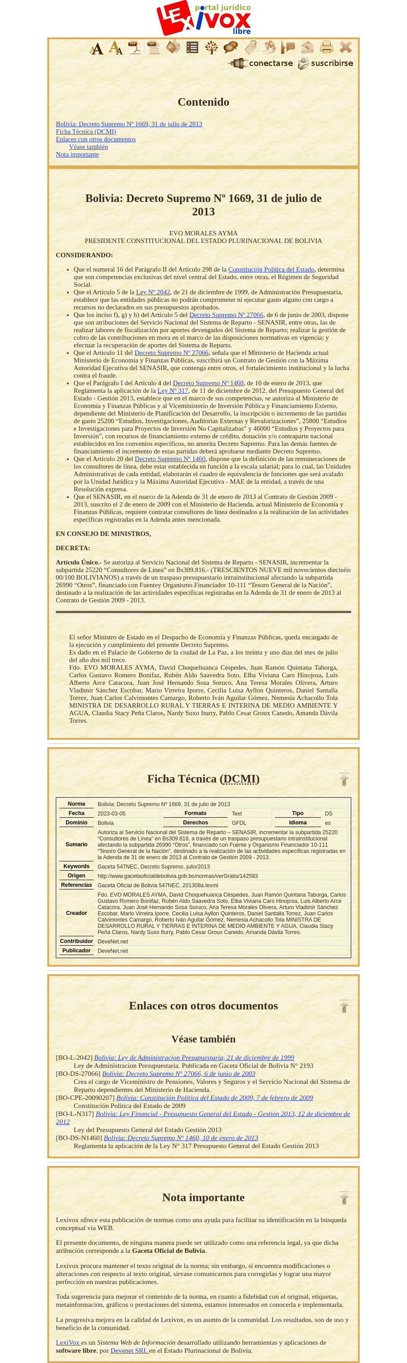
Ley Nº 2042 (153, 292)
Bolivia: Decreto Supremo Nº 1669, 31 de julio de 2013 (129, 124)
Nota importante (77, 154)
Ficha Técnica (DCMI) (86, 131)
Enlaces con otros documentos (96, 139)
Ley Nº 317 (173, 390)
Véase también (88, 146)
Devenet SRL (130, 1350)
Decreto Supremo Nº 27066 (226, 314)
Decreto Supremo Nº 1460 (208, 383)
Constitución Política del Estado (271, 269)
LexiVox (68, 1342)
